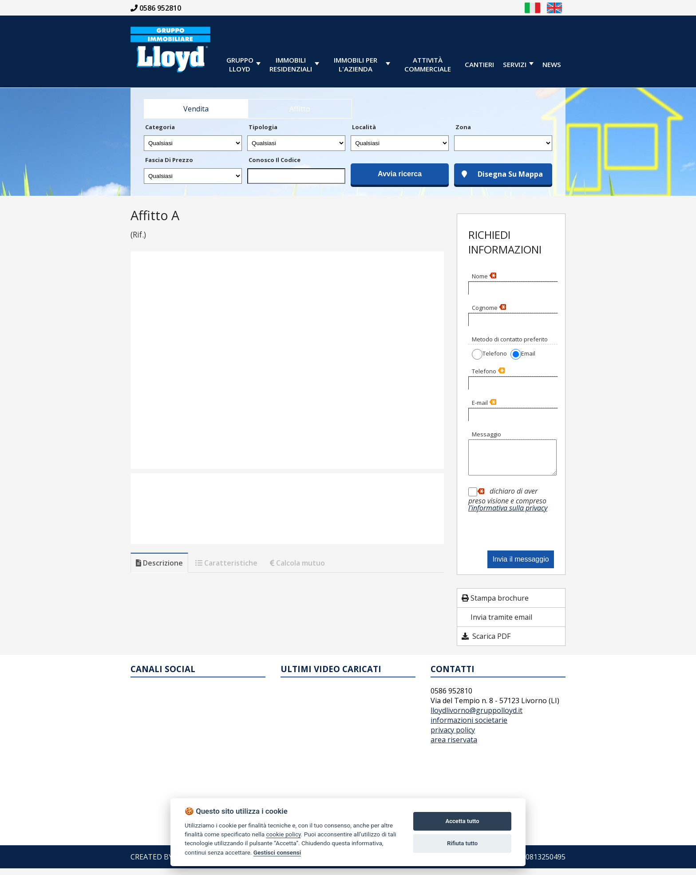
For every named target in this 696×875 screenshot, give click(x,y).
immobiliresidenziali (290, 64)
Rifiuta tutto (462, 843)
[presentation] (515, 532)
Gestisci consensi (277, 852)
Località (364, 127)
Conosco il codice (275, 160)
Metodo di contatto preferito (510, 339)
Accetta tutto (462, 821)
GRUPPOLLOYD (239, 64)
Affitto (299, 109)
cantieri (479, 64)
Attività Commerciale (427, 64)
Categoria (160, 127)
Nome (484, 276)
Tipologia (263, 127)
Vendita (196, 109)
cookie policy (283, 834)
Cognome (489, 308)
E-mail (484, 403)
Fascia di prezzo (169, 160)
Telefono (488, 371)
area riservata (454, 746)
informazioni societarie (469, 727)
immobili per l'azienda (355, 64)
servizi (514, 64)
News (551, 64)
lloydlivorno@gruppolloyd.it (476, 717)
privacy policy (453, 736)
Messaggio (486, 434)
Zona (463, 127)
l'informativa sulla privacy (507, 514)
